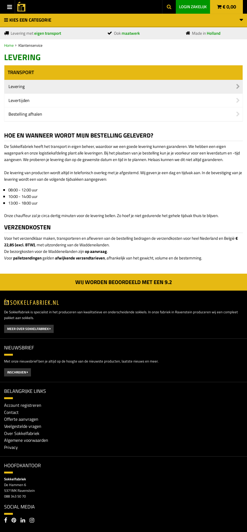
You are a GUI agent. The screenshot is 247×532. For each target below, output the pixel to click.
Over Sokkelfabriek (21, 433)
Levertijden (19, 100)
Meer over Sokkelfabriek (29, 328)
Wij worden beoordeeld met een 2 (123, 282)
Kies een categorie (123, 20)
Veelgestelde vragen (22, 426)
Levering (16, 86)
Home (9, 45)
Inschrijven (17, 372)
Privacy (11, 447)
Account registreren (22, 405)
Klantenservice (30, 45)
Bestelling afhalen (25, 114)
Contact (11, 412)
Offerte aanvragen (21, 419)
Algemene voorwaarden (26, 440)
